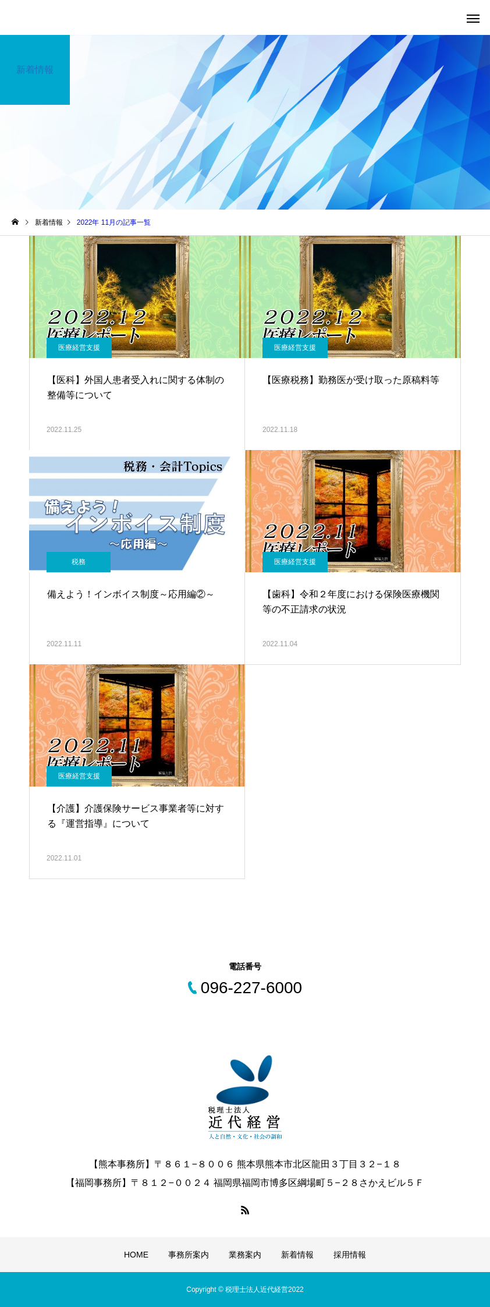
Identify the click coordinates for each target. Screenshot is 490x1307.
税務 (79, 562)
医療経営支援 (79, 347)
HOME (136, 1254)
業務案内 (245, 1254)
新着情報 (297, 1254)
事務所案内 (188, 1254)
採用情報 (349, 1254)
